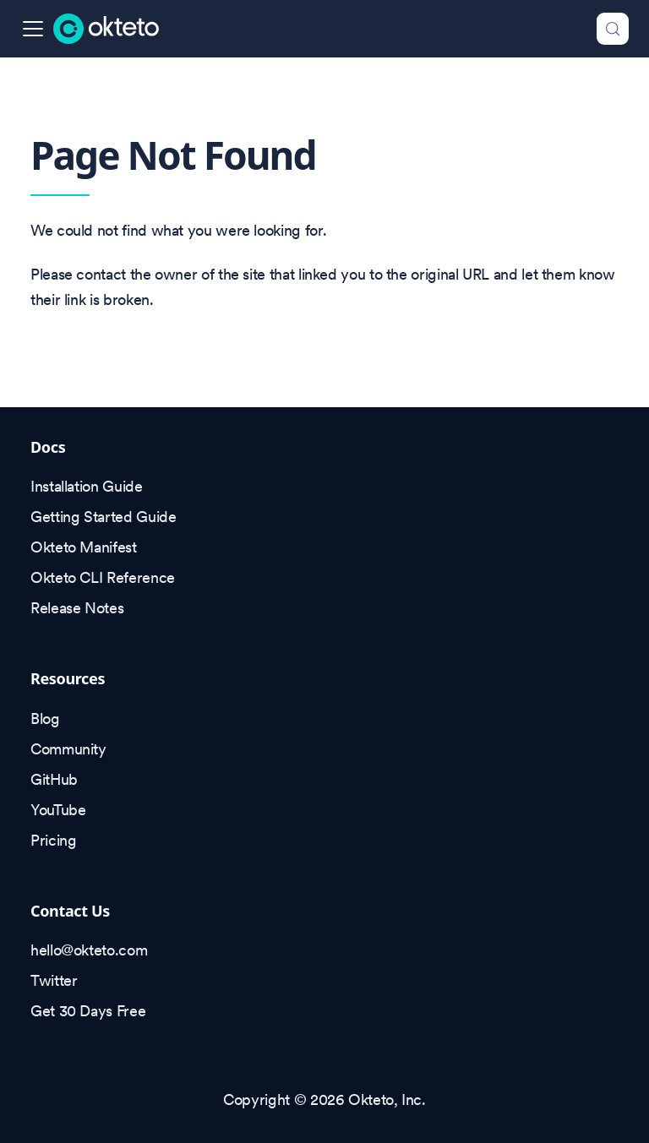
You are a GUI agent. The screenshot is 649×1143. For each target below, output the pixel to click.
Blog (45, 718)
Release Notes (76, 608)
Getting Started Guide (103, 516)
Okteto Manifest (83, 547)
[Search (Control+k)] (613, 29)
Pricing (53, 840)
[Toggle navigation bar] (33, 28)
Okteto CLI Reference (102, 577)
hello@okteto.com (88, 950)
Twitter (53, 980)
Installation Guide (86, 486)
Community (68, 749)
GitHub (54, 779)
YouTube (57, 809)
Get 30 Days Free (87, 1011)
